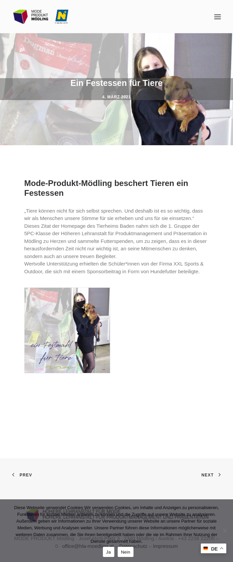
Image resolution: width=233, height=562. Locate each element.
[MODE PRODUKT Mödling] (41, 16)
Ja (108, 552)
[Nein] (224, 530)
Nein (125, 552)
